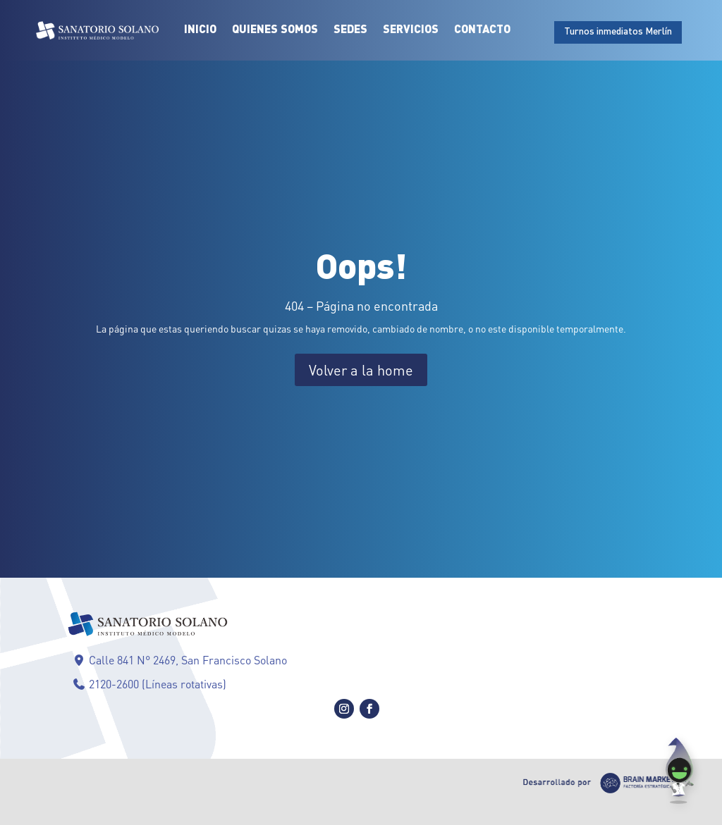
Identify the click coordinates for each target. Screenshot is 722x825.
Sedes (350, 30)
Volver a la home (361, 370)
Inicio (200, 30)
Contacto (482, 30)
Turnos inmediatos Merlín (618, 32)
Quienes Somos (275, 30)
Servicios (411, 30)
